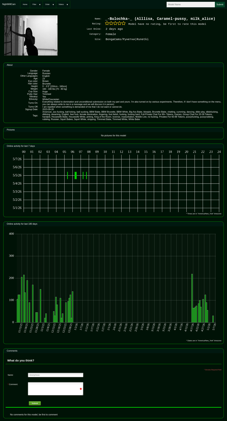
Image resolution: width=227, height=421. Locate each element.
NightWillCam (9, 4)
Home (25, 4)
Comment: (13, 384)
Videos (61, 4)
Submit (35, 403)
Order (47, 4)
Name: (10, 375)
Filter (34, 4)
